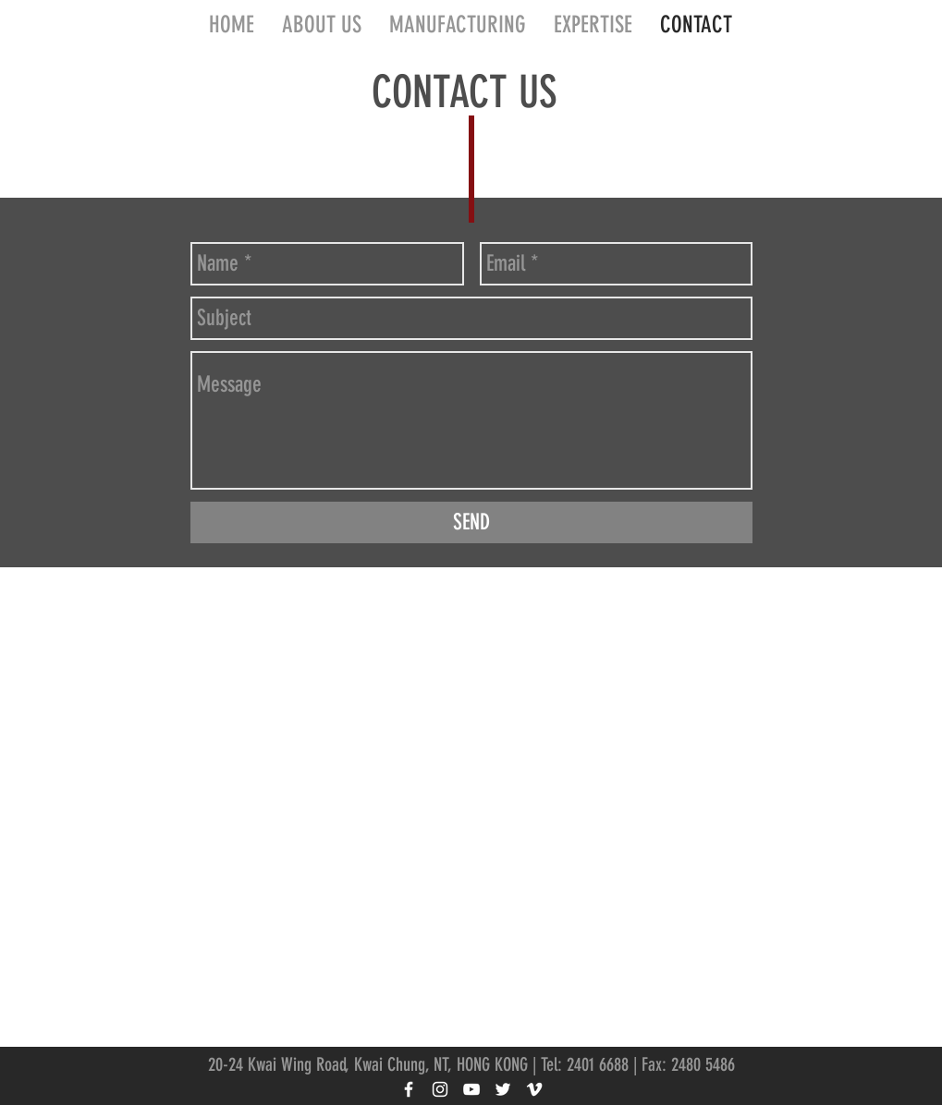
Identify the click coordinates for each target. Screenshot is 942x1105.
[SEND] (471, 522)
